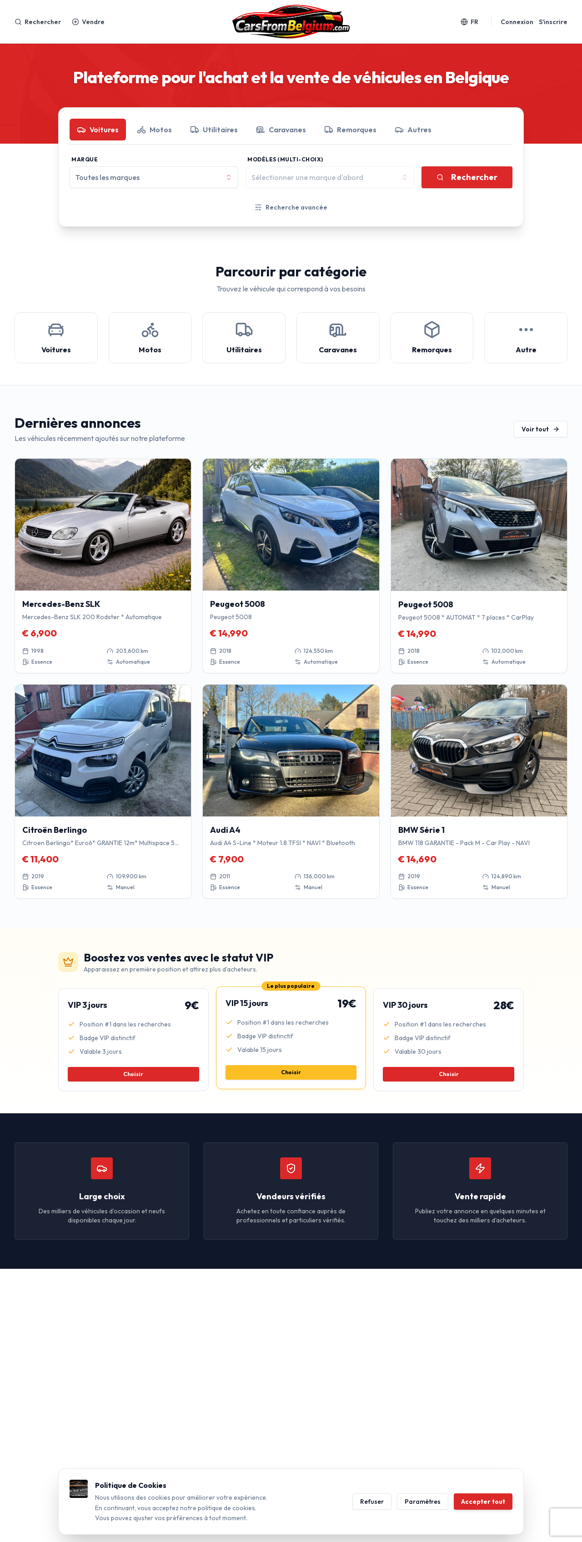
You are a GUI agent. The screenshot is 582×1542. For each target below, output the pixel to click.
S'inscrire (553, 22)
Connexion (517, 22)
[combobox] (154, 177)
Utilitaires (214, 129)
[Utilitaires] (244, 337)
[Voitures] (56, 337)
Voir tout (541, 429)
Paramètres (423, 1501)
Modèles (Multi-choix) (285, 159)
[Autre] (525, 337)
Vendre (88, 22)
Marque (84, 159)
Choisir (133, 1074)
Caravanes (281, 129)
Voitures (98, 129)
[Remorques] (432, 337)
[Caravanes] (338, 337)
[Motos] (150, 337)
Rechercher (38, 22)
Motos (154, 129)
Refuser (372, 1501)
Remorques (350, 129)
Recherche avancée (291, 207)
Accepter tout (483, 1501)
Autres (413, 129)
